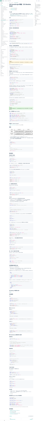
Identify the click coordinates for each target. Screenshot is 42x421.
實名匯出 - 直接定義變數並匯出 (37, 4)
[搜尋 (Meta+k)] (39, 0)
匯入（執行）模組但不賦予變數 (37, 14)
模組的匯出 (36, 21)
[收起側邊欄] (4, 420)
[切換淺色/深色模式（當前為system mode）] (36, 0)
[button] (4, 3)
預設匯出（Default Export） (37, 6)
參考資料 (35, 25)
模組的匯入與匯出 (36, 10)
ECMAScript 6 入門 (15, 410)
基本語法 (35, 9)
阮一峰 (18, 410)
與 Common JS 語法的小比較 (37, 19)
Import (11, 411)
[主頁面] (9, 2)
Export (13, 411)
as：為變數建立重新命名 (37, 11)
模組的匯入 (36, 20)
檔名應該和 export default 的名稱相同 (38, 24)
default (35, 12)
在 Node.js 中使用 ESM (37, 16)
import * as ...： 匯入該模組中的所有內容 (38, 13)
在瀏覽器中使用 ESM (36, 15)
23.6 (10, 406)
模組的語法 (11, 410)
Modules (11, 412)
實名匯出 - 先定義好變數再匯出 (37, 5)
